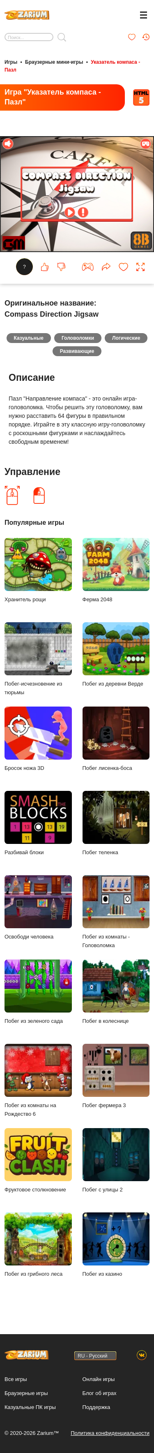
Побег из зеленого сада (38, 991)
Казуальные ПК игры (30, 1407)
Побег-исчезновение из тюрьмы (38, 658)
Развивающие (77, 351)
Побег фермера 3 (116, 1076)
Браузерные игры (26, 1393)
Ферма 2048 (116, 570)
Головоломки (78, 338)
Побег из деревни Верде (116, 654)
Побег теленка (116, 823)
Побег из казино (116, 1244)
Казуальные (29, 338)
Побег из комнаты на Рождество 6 (38, 1080)
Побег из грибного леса (38, 1244)
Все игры (16, 1379)
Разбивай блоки (38, 823)
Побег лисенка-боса (116, 739)
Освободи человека (38, 907)
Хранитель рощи (38, 570)
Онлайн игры (99, 1379)
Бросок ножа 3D (38, 739)
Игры (11, 62)
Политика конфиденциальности (110, 1433)
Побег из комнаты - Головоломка (116, 911)
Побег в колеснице (116, 991)
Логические (126, 338)
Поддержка (96, 1407)
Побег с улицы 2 (116, 1160)
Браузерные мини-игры (54, 62)
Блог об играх (100, 1393)
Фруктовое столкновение (38, 1160)
